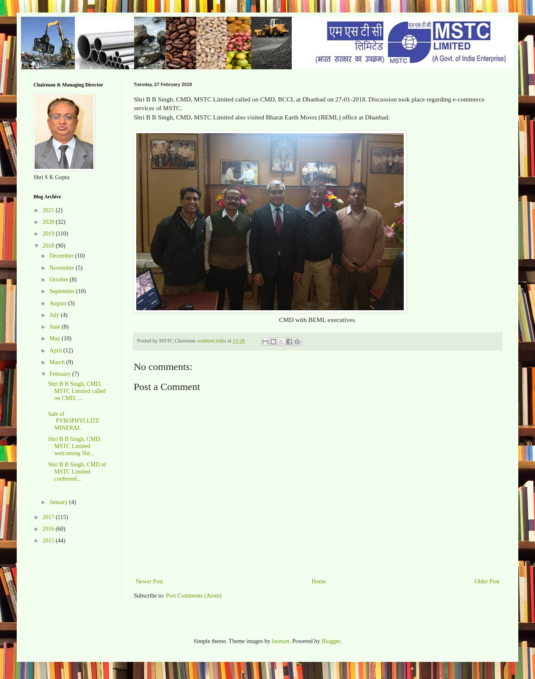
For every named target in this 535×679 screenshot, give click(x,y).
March (57, 362)
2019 (49, 234)
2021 (49, 210)
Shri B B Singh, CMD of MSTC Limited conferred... (77, 471)
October (59, 279)
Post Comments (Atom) (194, 596)
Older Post (487, 581)
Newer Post (149, 581)
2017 (49, 517)
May (55, 338)
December (62, 256)
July (55, 315)
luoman (280, 641)
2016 (49, 529)
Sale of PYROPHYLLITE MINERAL (73, 421)
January (59, 502)
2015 (49, 540)
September (62, 291)
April (56, 350)
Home (319, 581)
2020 (49, 222)
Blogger (330, 641)
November (62, 268)
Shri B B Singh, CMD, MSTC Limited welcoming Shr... (75, 446)
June (55, 327)
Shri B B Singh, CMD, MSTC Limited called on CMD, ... (77, 391)
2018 (49, 246)
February (60, 374)
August (58, 303)
